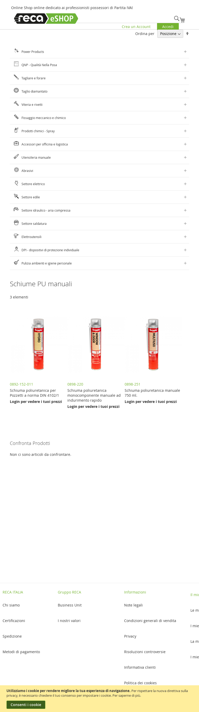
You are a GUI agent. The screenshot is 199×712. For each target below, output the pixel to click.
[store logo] (46, 18)
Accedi (168, 26)
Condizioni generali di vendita (150, 620)
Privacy (130, 636)
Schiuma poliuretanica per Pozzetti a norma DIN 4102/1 (34, 393)
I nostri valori (69, 620)
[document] (100, 698)
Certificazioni (14, 620)
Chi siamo (11, 605)
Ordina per (144, 33)
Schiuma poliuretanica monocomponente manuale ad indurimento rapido (94, 395)
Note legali (133, 605)
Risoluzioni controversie (145, 651)
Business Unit (70, 605)
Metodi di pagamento (21, 651)
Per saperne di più (126, 695)
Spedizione (12, 636)
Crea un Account (136, 26)
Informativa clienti (140, 667)
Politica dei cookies (140, 682)
